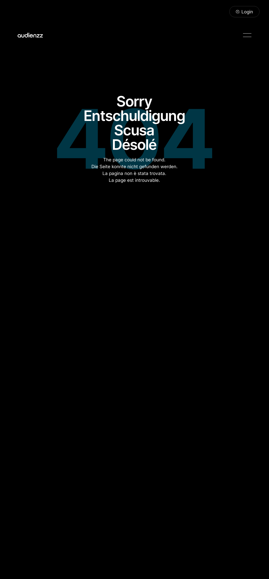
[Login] (244, 12)
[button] (247, 35)
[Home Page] (30, 35)
